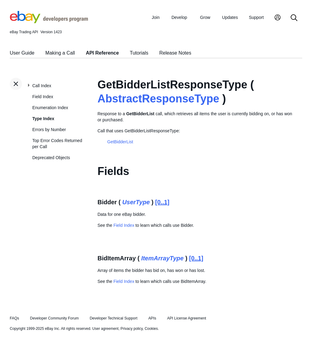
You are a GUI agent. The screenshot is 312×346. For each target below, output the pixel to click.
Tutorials (139, 52)
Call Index (41, 85)
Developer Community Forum (54, 318)
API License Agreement (186, 318)
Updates (230, 17)
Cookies (151, 328)
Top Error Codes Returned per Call (57, 143)
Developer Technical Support (113, 318)
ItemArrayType (162, 258)
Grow (205, 17)
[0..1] (162, 202)
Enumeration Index (50, 107)
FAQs (14, 318)
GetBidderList (120, 141)
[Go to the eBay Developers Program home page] (49, 21)
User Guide (22, 52)
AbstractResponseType (158, 98)
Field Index (42, 96)
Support (256, 17)
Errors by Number (49, 129)
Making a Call (60, 52)
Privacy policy (132, 328)
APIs (152, 318)
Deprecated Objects (51, 157)
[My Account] (277, 18)
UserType (136, 202)
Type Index (43, 118)
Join (156, 17)
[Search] (294, 18)
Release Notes (175, 52)
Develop (179, 17)
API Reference (102, 52)
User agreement (105, 328)
